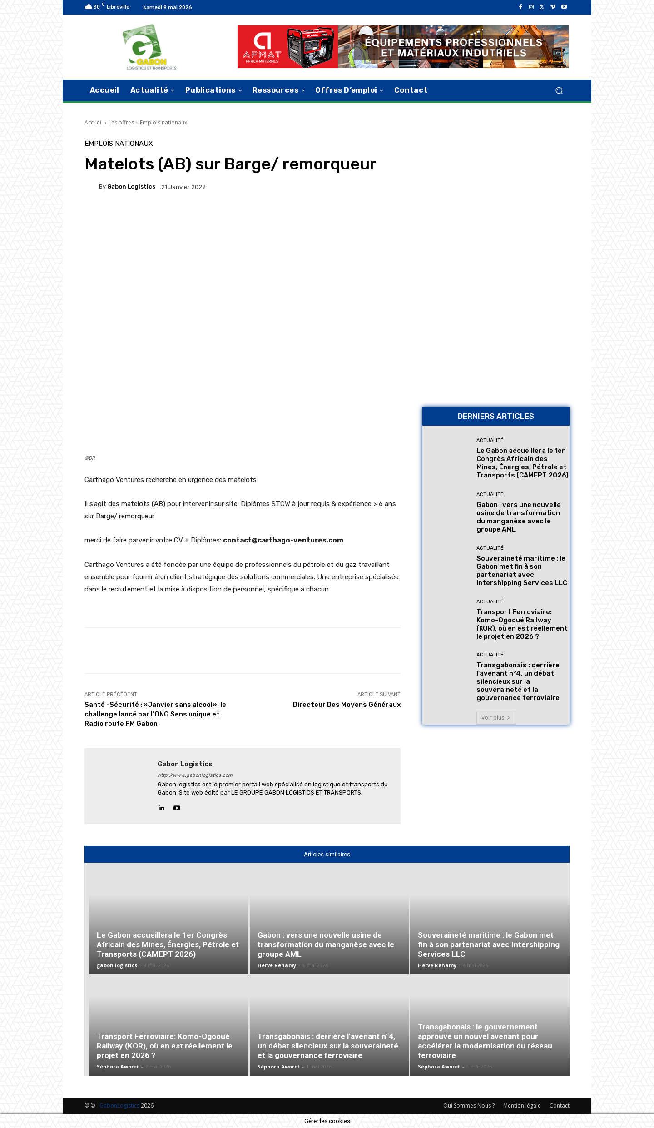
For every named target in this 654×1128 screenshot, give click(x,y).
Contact (560, 1105)
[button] (559, 90)
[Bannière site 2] (496, 204)
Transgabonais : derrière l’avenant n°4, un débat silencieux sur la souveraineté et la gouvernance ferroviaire (518, 681)
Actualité (490, 440)
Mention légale (522, 1105)
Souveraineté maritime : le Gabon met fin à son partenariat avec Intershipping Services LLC (521, 570)
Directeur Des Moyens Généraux (347, 705)
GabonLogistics (119, 1105)
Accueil (93, 122)
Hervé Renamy (277, 965)
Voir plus (495, 717)
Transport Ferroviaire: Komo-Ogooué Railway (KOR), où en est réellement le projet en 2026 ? (522, 624)
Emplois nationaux (163, 122)
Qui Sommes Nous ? (469, 1105)
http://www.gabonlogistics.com (195, 775)
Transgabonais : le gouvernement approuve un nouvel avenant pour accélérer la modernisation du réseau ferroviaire (485, 1041)
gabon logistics (131, 186)
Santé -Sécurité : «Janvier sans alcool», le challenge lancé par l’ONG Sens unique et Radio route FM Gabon (155, 714)
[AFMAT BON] (496, 336)
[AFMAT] (403, 46)
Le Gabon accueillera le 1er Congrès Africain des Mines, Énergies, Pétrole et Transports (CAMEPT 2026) (522, 463)
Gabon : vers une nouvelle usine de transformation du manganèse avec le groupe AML (518, 517)
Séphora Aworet (118, 1066)
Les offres (121, 122)
